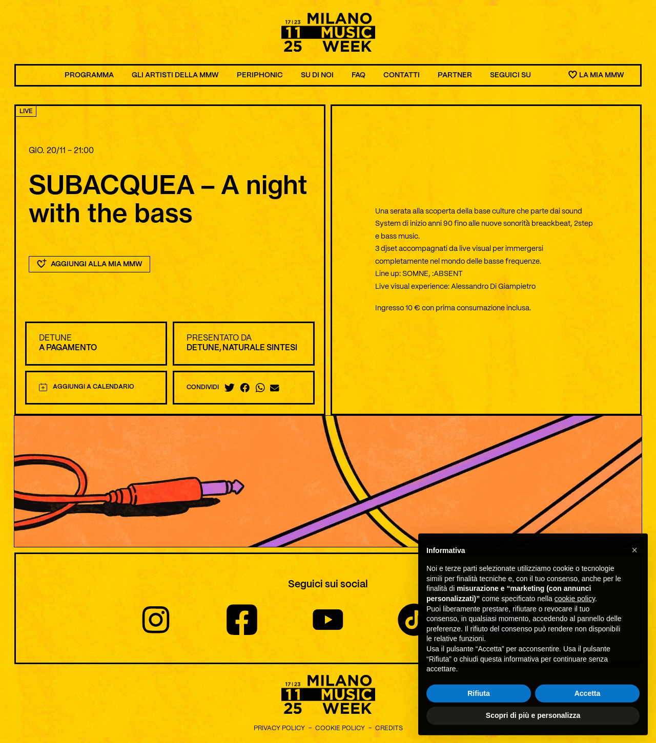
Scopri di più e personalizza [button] (533, 725)
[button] (634, 559)
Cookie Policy (340, 728)
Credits (389, 728)
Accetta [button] (588, 703)
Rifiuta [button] (478, 703)
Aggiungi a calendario (86, 387)
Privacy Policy (279, 728)
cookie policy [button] (575, 608)
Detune (55, 338)
